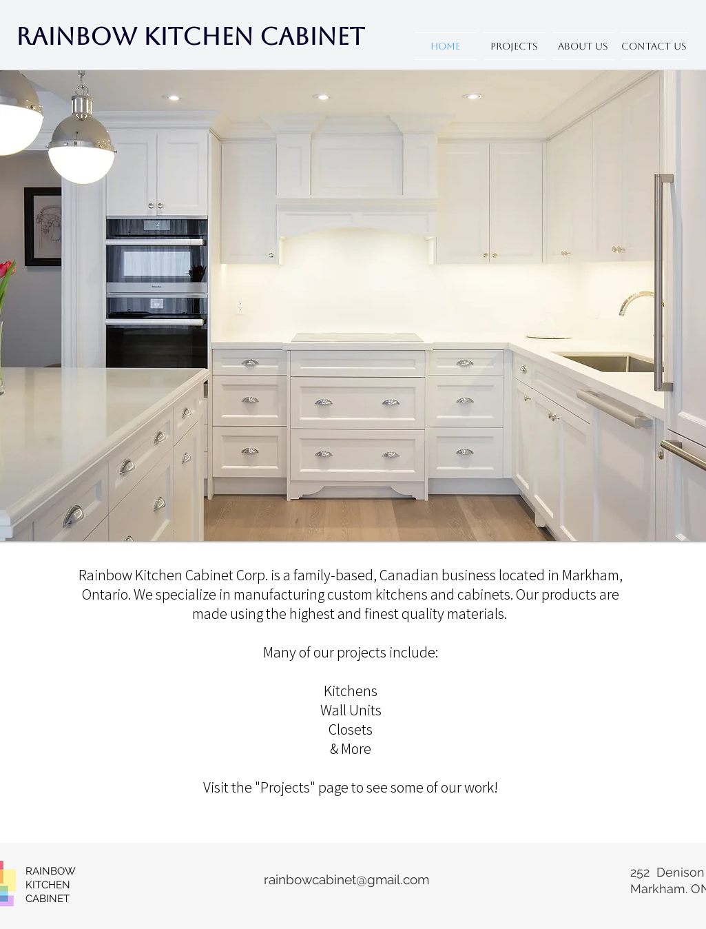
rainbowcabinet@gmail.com (346, 879)
